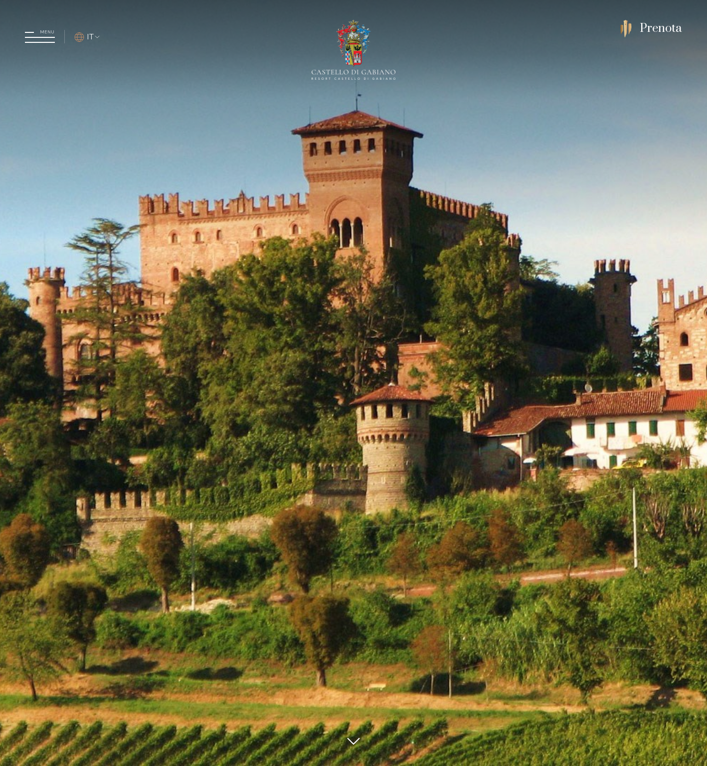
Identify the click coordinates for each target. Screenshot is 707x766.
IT (87, 36)
